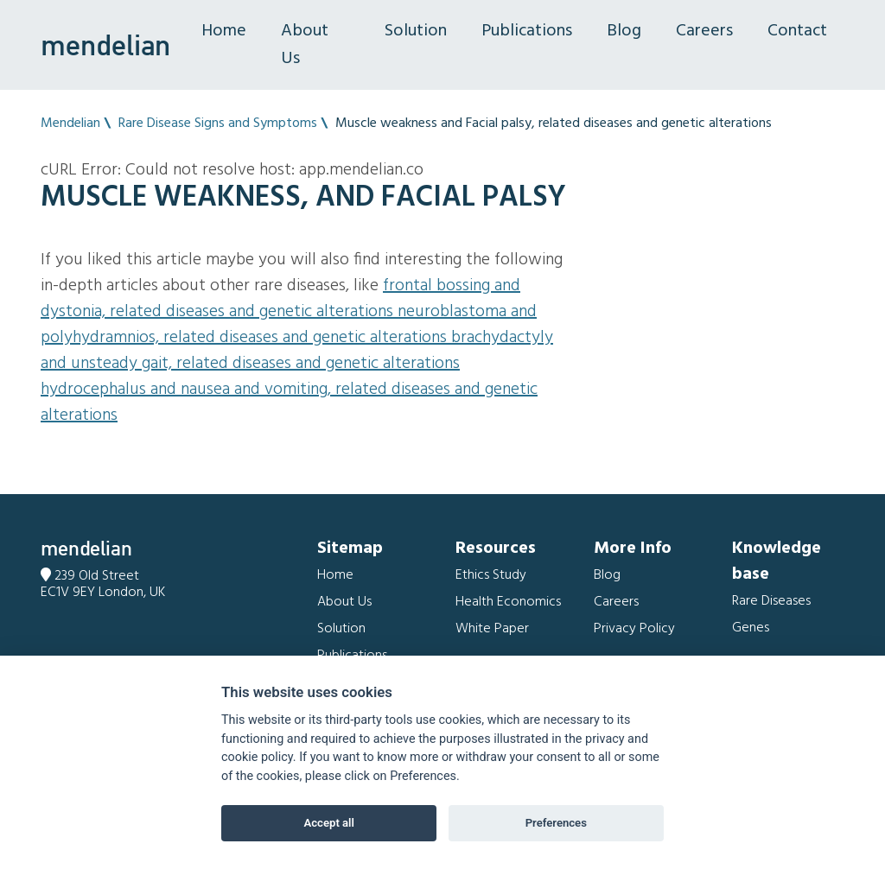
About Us (304, 45)
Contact (797, 31)
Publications (526, 31)
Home (223, 31)
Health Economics (508, 602)
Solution (416, 31)
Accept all (329, 822)
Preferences (556, 822)
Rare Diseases (771, 601)
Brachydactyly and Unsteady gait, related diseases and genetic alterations (297, 350)
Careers (704, 31)
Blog (624, 31)
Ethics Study (490, 575)
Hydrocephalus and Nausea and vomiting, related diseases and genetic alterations (289, 402)
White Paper (492, 629)
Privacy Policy (634, 629)
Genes (750, 628)
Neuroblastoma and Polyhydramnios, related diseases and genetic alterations (289, 325)
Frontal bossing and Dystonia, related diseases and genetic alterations (280, 299)
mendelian (105, 45)
